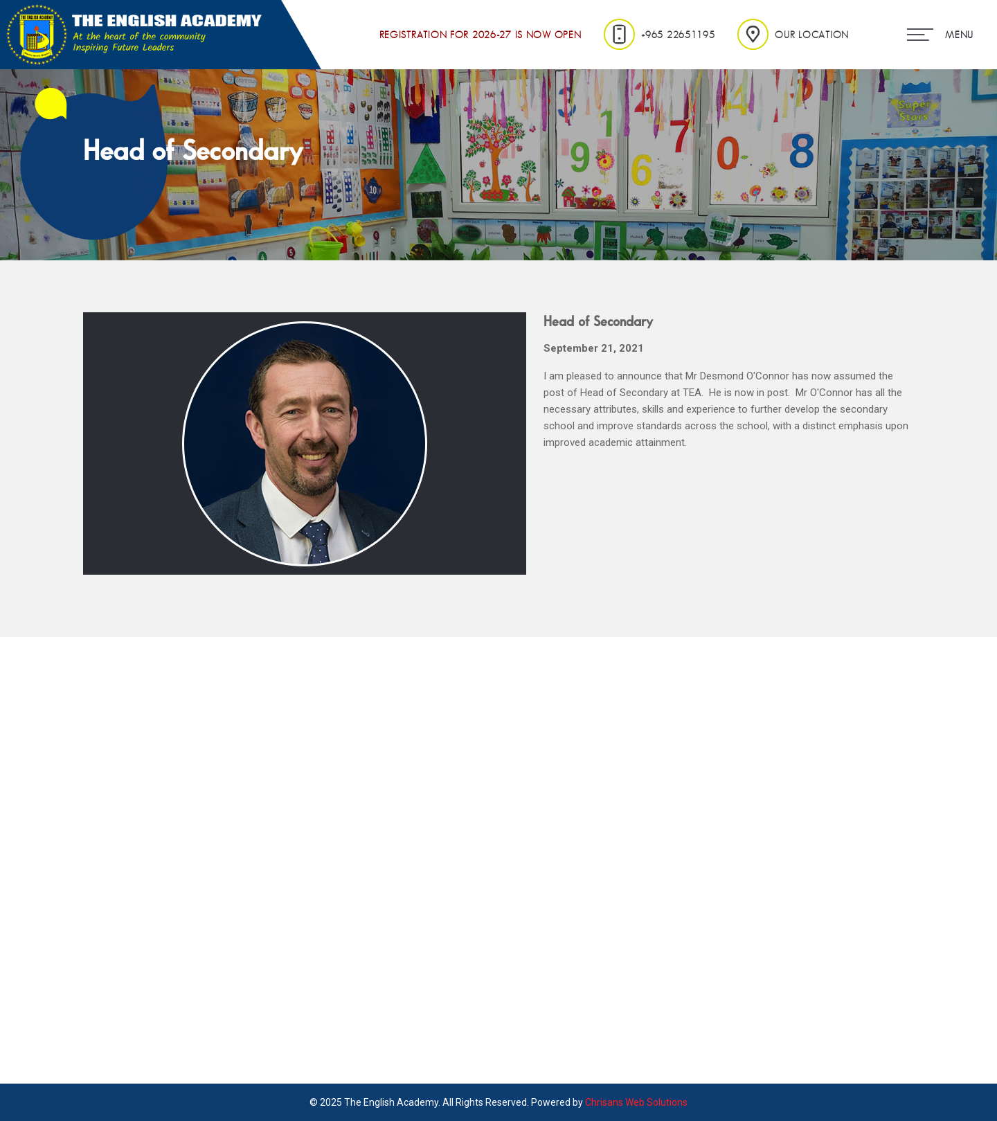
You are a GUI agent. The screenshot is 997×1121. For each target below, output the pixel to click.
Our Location (793, 35)
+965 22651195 (659, 34)
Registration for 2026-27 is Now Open (480, 34)
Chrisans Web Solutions (636, 1102)
